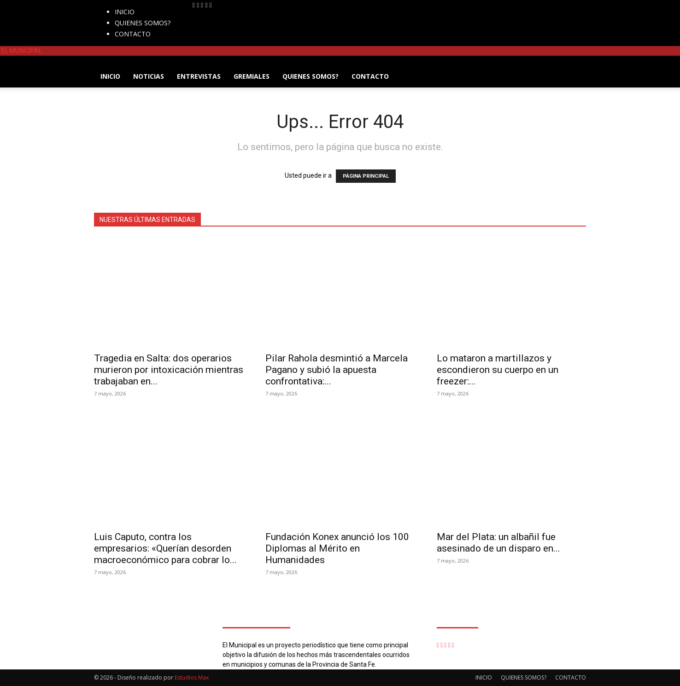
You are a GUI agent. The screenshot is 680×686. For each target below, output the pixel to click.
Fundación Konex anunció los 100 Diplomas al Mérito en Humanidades (337, 548)
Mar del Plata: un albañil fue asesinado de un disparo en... (498, 542)
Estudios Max (192, 677)
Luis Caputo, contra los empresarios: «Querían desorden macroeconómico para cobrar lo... (165, 548)
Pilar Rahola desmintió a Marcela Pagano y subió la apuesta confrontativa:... (336, 370)
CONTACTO (133, 33)
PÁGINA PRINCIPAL (366, 176)
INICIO (125, 11)
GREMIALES (252, 76)
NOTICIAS (148, 76)
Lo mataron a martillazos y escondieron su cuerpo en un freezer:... (497, 370)
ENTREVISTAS (199, 76)
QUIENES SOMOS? (142, 22)
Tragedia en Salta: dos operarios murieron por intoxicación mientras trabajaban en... (168, 370)
